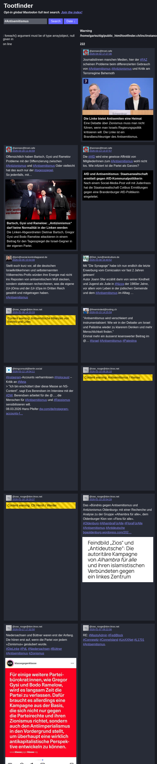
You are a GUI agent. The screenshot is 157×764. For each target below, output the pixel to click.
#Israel (94, 340)
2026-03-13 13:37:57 (100, 150)
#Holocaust (61, 377)
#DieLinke (12, 648)
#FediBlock (115, 635)
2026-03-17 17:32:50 (23, 629)
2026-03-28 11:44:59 (23, 150)
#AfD (91, 156)
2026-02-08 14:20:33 (23, 312)
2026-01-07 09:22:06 (100, 629)
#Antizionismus (121, 68)
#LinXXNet (126, 639)
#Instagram (13, 377)
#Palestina (130, 340)
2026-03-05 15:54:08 (23, 259)
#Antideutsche (115, 527)
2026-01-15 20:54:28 (100, 499)
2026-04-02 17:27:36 (100, 53)
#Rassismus (62, 400)
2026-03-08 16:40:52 (100, 259)
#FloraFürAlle (133, 523)
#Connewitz (91, 639)
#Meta (22, 381)
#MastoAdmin (98, 635)
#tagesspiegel (43, 170)
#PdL (23, 648)
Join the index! (71, 12)
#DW (9, 395)
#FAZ (143, 59)
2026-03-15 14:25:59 (100, 312)
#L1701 (139, 639)
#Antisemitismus (100, 68)
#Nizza (119, 283)
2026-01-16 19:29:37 (23, 499)
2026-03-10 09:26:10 (100, 371)
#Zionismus (36, 653)
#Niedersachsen (39, 648)
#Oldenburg (91, 523)
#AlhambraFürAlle (112, 523)
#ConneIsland (109, 639)
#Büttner (56, 648)
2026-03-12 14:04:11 (23, 371)
